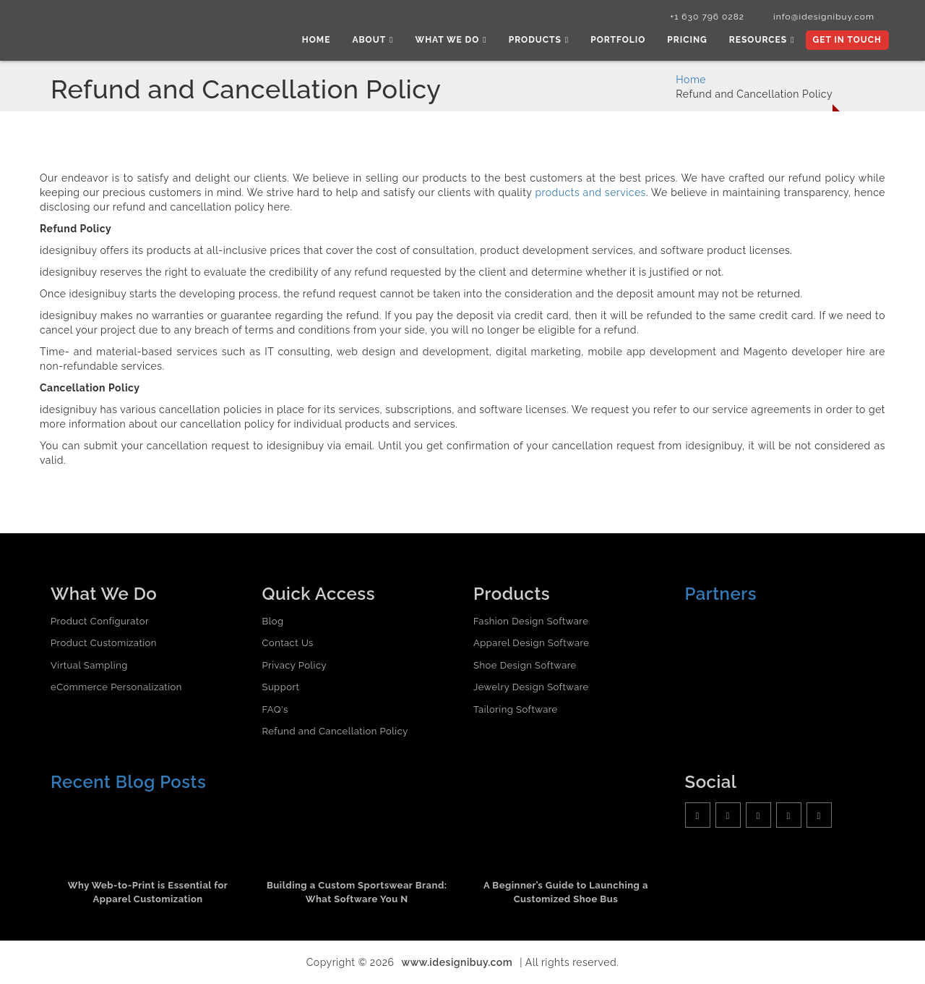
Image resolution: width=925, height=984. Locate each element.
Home (316, 40)
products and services (590, 192)
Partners (721, 593)
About (372, 40)
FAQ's (275, 709)
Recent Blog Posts (128, 781)
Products (539, 40)
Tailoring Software (515, 709)
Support (281, 687)
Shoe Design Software (525, 665)
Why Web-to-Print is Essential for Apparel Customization (148, 892)
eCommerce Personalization (116, 687)
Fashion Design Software (530, 621)
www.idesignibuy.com (457, 962)
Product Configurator (100, 621)
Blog (273, 621)
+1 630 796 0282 (707, 17)
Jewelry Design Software (531, 687)
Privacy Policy (294, 665)
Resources (762, 40)
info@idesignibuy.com (823, 17)
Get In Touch (847, 40)
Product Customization (104, 642)
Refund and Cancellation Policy (335, 731)
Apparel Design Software (531, 642)
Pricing (687, 40)
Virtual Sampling (89, 665)
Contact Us (288, 642)
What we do (451, 40)
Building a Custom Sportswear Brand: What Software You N (357, 892)
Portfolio (617, 40)
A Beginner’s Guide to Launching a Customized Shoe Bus (565, 892)
